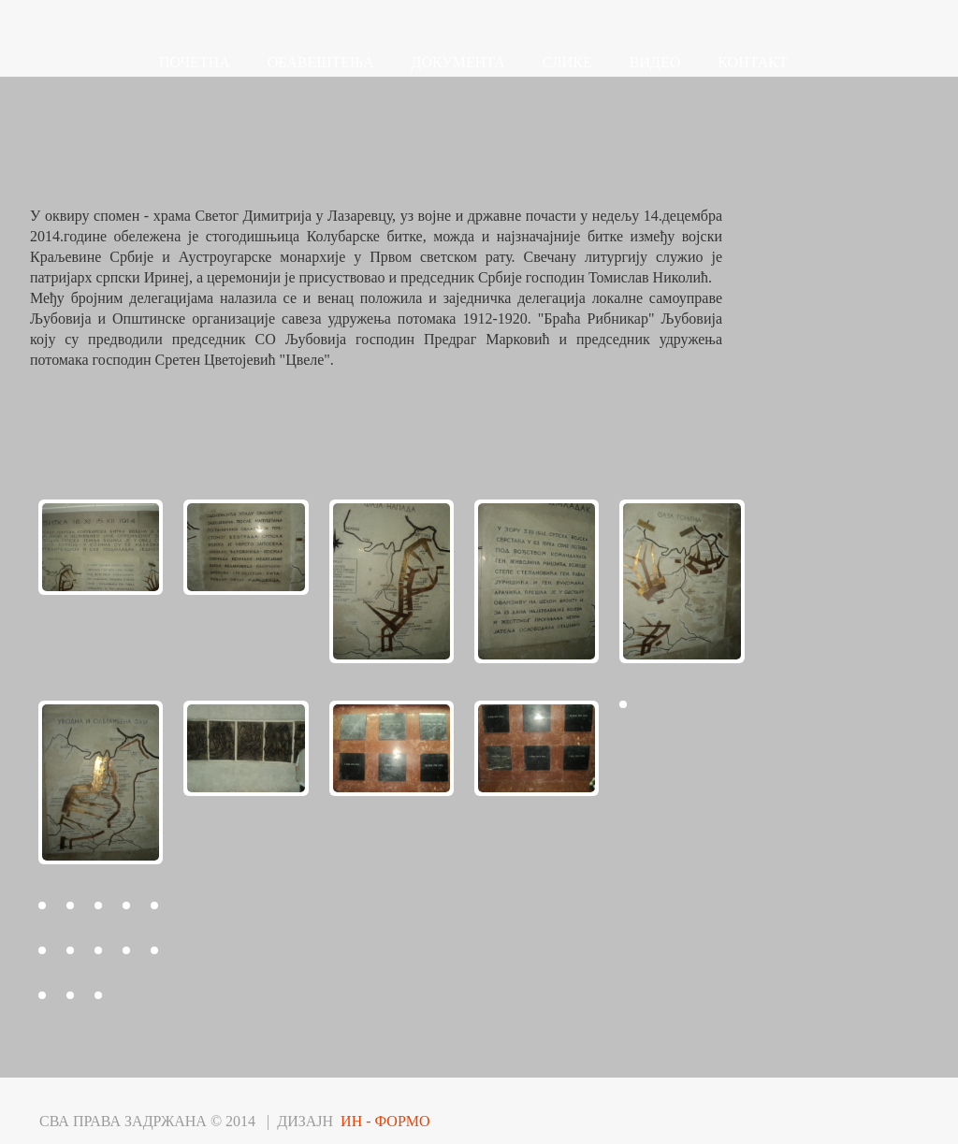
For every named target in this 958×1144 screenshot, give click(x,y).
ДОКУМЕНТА (458, 62)
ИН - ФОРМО (385, 1121)
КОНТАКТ (752, 62)
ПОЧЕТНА (194, 62)
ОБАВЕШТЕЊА (321, 62)
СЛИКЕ (567, 62)
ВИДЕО (655, 62)
